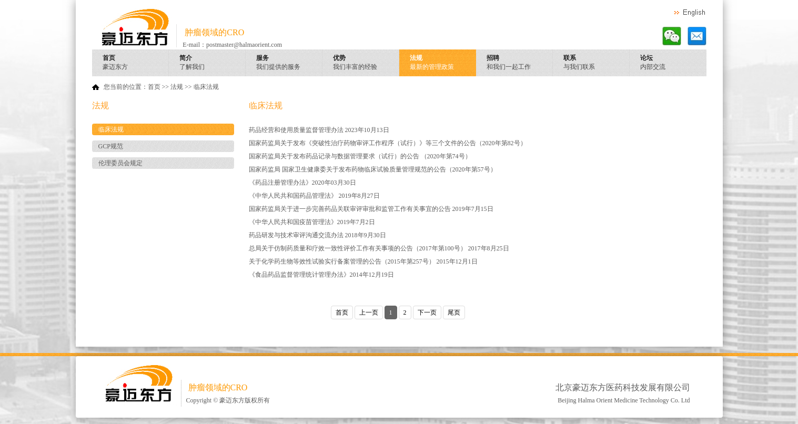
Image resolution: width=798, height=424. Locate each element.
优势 (366, 63)
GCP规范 (110, 146)
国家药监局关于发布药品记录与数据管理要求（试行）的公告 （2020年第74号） (360, 156)
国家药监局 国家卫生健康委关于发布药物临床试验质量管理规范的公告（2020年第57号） (373, 169)
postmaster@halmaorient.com (244, 44)
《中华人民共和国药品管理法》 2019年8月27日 (314, 195)
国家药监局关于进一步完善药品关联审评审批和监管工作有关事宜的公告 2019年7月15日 (371, 209)
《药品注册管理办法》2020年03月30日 (302, 182)
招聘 (520, 63)
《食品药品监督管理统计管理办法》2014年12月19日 (321, 274)
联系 (596, 63)
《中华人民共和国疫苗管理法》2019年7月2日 (312, 222)
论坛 (673, 63)
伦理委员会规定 (120, 163)
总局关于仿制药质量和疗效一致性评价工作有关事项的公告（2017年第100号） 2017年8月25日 (379, 248)
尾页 (454, 312)
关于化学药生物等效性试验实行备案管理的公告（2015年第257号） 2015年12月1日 (363, 261)
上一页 (368, 312)
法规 (443, 63)
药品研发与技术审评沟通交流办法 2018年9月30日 (317, 235)
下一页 (427, 312)
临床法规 (206, 86)
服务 (289, 63)
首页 (136, 63)
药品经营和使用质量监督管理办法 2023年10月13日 (319, 130)
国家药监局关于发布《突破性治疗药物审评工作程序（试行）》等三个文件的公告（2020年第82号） (388, 143)
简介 (212, 63)
